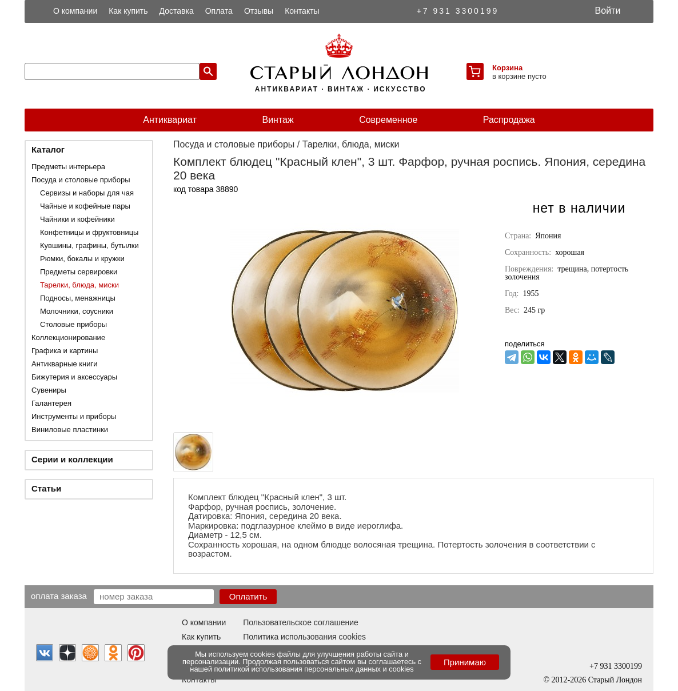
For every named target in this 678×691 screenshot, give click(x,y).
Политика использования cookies (304, 636)
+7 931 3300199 (458, 10)
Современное (388, 120)
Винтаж (277, 120)
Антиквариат (170, 120)
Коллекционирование (68, 337)
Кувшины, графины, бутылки (89, 245)
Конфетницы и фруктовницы (89, 232)
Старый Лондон (615, 680)
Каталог (48, 149)
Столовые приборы (73, 324)
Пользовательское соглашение (300, 622)
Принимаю (465, 662)
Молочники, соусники (76, 311)
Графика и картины (64, 350)
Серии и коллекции (72, 459)
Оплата (219, 10)
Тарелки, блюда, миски (79, 285)
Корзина (507, 67)
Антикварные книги (64, 364)
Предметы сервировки (78, 271)
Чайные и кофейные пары (85, 206)
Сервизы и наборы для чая (87, 193)
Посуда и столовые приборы (80, 179)
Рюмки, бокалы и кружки (82, 258)
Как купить (128, 10)
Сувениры (48, 390)
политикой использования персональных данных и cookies (314, 669)
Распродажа (509, 120)
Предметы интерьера (68, 166)
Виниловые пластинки (69, 429)
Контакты (302, 10)
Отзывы (258, 10)
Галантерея (51, 403)
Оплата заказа (59, 595)
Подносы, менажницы (77, 298)
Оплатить (248, 596)
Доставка (176, 10)
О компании (75, 10)
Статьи (46, 488)
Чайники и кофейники (77, 219)
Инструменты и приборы (73, 416)
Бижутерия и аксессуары (74, 377)
